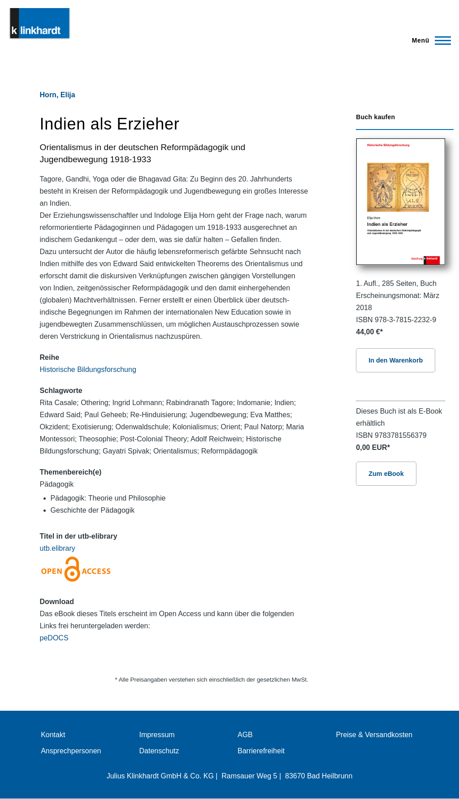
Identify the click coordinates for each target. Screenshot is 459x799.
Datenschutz (159, 751)
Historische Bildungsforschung (88, 369)
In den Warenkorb (395, 360)
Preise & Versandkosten (374, 735)
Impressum (157, 735)
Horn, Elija (57, 95)
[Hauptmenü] (429, 40)
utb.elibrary (57, 548)
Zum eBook (385, 473)
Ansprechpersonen (71, 751)
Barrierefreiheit (261, 751)
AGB (245, 735)
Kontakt (53, 735)
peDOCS (54, 638)
